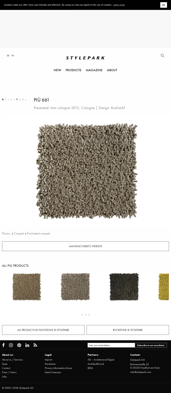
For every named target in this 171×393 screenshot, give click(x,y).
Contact (6, 368)
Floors (6, 233)
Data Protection (53, 372)
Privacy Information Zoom (58, 368)
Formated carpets (38, 233)
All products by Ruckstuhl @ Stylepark (43, 330)
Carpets (19, 233)
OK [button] (163, 5)
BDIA (90, 368)
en (12, 55)
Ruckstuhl (118, 107)
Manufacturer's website (85, 246)
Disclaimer (50, 363)
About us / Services (12, 359)
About (112, 70)
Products (73, 70)
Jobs (4, 376)
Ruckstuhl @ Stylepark (128, 330)
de (8, 55)
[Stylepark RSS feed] (35, 345)
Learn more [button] (119, 5)
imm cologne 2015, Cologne (72, 107)
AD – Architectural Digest (101, 359)
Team (4, 363)
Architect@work (96, 363)
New (57, 70)
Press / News (9, 372)
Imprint (48, 359)
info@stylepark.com (140, 372)
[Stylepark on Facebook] (3, 345)
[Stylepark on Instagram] (11, 345)
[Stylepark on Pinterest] (19, 345)
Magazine (94, 70)
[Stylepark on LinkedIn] (27, 345)
